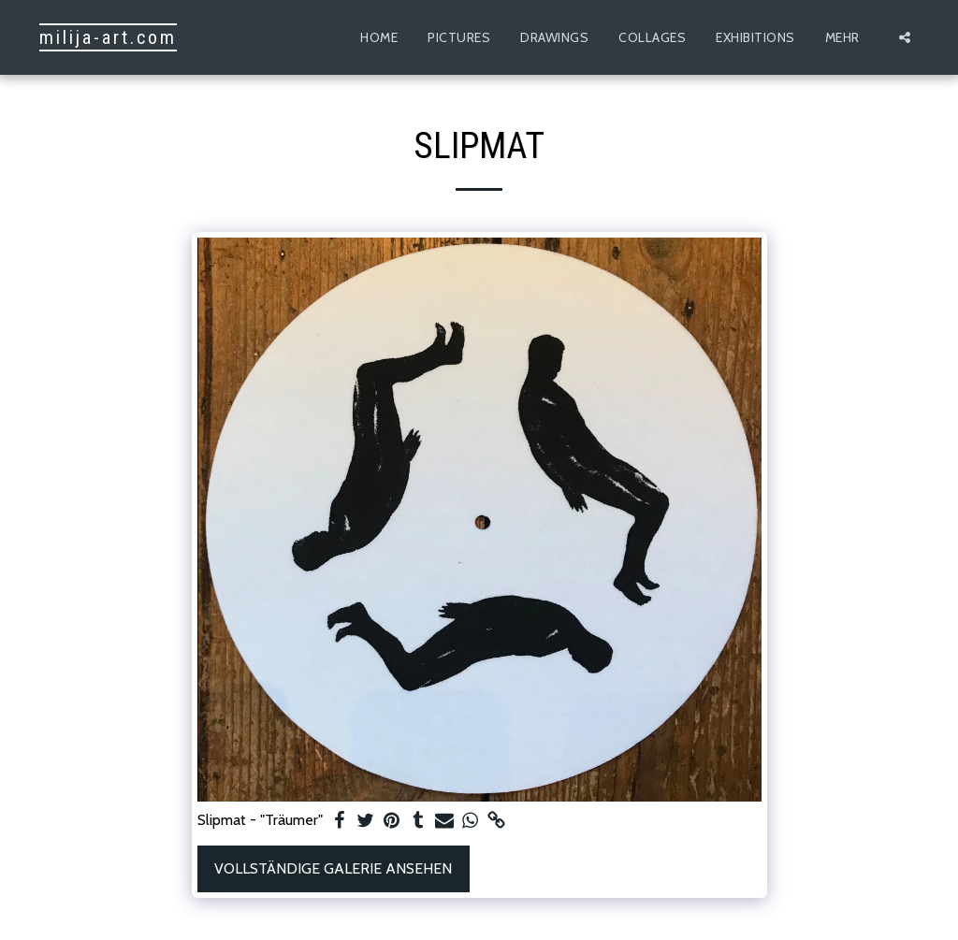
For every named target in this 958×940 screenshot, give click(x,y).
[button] (905, 37)
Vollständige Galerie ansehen (333, 868)
